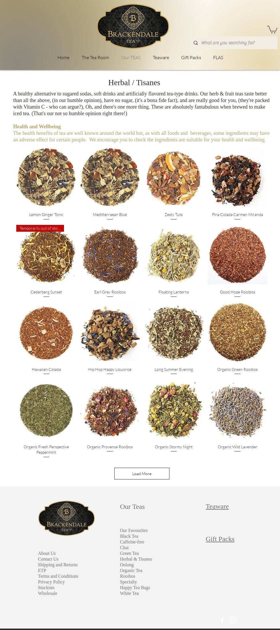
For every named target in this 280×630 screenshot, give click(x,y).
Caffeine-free (132, 541)
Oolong (127, 564)
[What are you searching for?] (233, 42)
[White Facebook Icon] (222, 620)
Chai (124, 547)
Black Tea (129, 536)
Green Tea (129, 553)
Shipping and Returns (58, 564)
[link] (272, 29)
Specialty (128, 581)
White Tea (129, 593)
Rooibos (127, 576)
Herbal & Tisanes (136, 559)
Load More (141, 473)
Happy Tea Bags (135, 587)
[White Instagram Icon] (232, 620)
